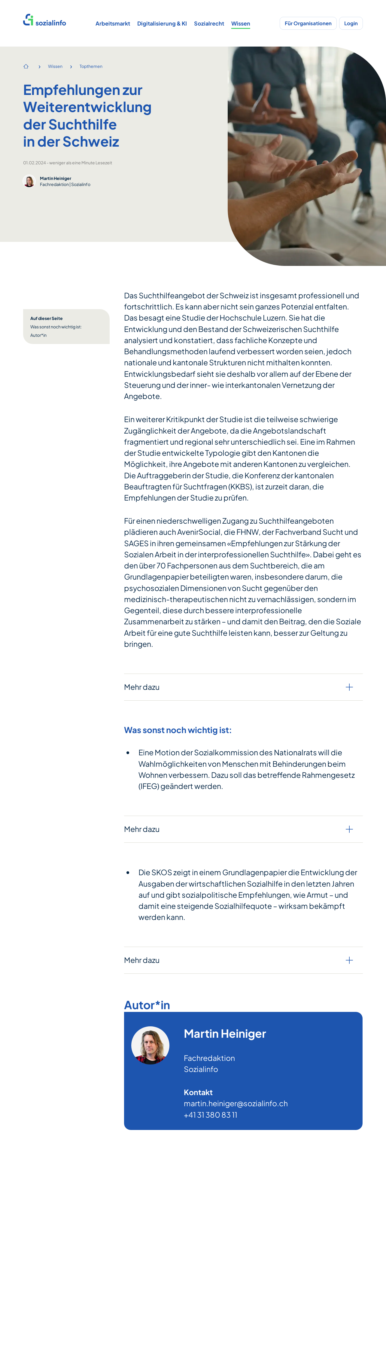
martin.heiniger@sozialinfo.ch (236, 1103)
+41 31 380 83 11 (210, 1114)
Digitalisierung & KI (162, 23)
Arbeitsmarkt (113, 23)
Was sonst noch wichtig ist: (56, 326)
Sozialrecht (209, 23)
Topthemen (91, 66)
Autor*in (38, 335)
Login (351, 23)
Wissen (240, 23)
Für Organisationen (308, 23)
